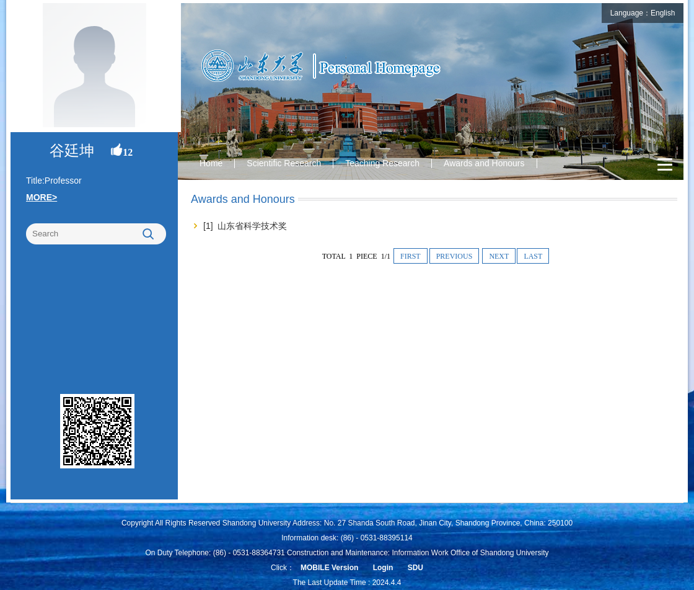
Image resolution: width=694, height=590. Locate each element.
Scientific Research (284, 163)
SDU (415, 567)
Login (383, 567)
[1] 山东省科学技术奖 (245, 226)
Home (211, 163)
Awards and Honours (484, 163)
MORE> (41, 197)
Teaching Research (382, 163)
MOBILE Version (329, 567)
